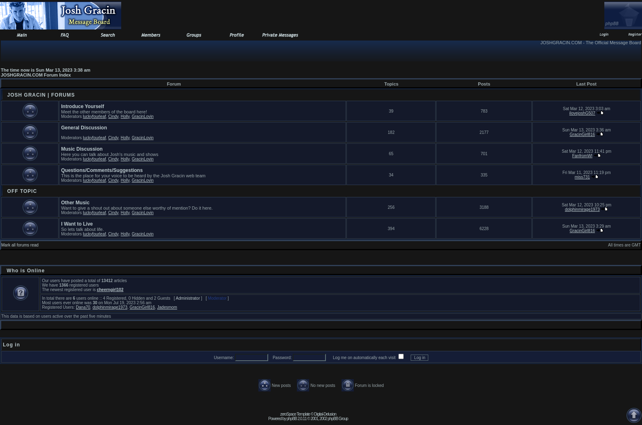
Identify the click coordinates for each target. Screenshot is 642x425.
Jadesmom (167, 307)
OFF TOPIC (22, 191)
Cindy (113, 116)
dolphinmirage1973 (582, 209)
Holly (125, 116)
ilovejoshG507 (582, 113)
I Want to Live (77, 224)
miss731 (582, 177)
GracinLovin (143, 116)
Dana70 (83, 307)
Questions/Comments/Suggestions (101, 170)
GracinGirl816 (582, 134)
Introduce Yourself (82, 106)
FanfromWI (582, 156)
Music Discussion (81, 149)
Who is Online (26, 271)
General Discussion (84, 128)
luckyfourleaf (94, 116)
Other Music (75, 203)
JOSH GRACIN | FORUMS (41, 95)
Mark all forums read (19, 245)
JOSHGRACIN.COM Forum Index (36, 74)
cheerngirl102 (110, 289)
